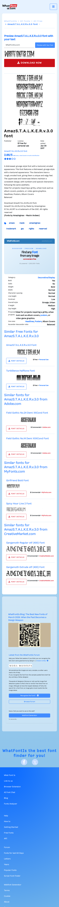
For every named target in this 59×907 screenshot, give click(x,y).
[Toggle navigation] (53, 7)
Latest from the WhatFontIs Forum (24, 655)
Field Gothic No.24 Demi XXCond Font (27, 413)
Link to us (8, 781)
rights (31, 229)
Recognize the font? (29, 695)
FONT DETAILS (16, 361)
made (21, 223)
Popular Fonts (10, 870)
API (5, 839)
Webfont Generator (29, 715)
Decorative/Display (46, 278)
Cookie (7, 896)
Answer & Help (42, 661)
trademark (11, 229)
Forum (7, 847)
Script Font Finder (12, 876)
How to (7, 821)
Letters (7, 859)
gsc (22, 229)
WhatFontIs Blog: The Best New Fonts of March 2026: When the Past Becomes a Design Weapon (27, 617)
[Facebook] (24, 762)
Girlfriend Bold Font (17, 480)
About (6, 902)
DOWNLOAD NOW (29, 62)
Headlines (29, 322)
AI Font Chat (9, 792)
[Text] (19, 45)
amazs (12, 223)
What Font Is (9, 775)
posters (43, 315)
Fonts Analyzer (10, 804)
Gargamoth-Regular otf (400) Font (25, 543)
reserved (43, 229)
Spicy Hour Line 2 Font (19, 503)
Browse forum (29, 702)
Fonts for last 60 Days (14, 853)
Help (6, 816)
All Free (38, 21)
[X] (35, 762)
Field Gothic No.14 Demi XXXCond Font (27, 438)
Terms (7, 890)
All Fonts (25, 21)
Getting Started (11, 827)
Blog (6, 798)
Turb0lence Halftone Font (20, 371)
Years (6, 865)
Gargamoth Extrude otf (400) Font (25, 567)
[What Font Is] (10, 6)
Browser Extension (12, 787)
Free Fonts (8, 833)
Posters (38, 322)
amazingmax (34, 223)
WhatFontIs (10, 21)
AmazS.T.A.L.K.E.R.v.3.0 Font (21, 345)
